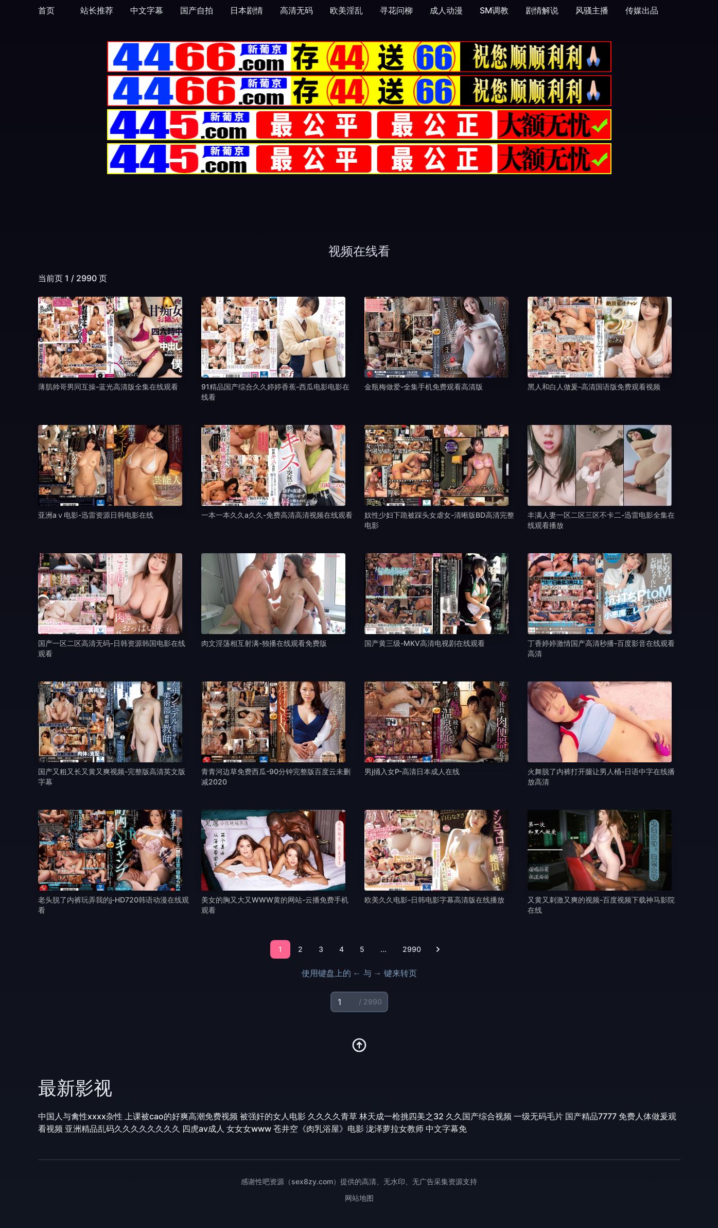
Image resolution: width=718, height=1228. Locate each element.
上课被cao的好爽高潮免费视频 (181, 1116)
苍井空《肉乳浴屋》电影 (318, 1128)
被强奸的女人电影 (273, 1116)
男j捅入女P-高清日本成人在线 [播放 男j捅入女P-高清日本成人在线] (412, 771)
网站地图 (359, 1197)
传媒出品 (641, 10)
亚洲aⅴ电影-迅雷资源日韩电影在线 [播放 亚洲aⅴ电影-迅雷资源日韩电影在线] (95, 514)
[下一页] (438, 949)
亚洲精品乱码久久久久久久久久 (122, 1128)
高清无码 (296, 10)
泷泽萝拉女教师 (395, 1128)
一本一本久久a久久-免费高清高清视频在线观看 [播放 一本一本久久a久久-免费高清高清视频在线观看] (277, 514)
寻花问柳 (396, 10)
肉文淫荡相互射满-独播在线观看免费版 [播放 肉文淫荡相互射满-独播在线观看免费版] (264, 643)
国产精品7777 (591, 1116)
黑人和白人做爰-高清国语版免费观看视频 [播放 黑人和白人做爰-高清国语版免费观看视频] (594, 386)
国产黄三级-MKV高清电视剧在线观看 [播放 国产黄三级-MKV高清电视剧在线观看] (424, 643)
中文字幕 (146, 10)
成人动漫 (446, 10)
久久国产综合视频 (479, 1116)
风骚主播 (591, 10)
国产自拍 (196, 10)
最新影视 (75, 1088)
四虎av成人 (203, 1128)
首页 (46, 10)
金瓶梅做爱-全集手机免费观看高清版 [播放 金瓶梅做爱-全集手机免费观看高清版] (423, 386)
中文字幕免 (446, 1128)
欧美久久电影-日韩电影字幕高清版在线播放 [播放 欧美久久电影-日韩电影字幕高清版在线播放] (434, 899)
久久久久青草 (332, 1116)
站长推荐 (96, 10)
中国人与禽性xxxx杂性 (80, 1116)
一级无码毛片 (538, 1116)
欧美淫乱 (346, 10)
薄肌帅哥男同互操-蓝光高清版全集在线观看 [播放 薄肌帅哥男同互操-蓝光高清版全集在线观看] (108, 386)
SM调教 (494, 10)
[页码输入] (359, 1002)
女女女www (248, 1128)
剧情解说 (542, 10)
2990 (411, 949)
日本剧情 (246, 10)
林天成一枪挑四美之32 (401, 1116)
